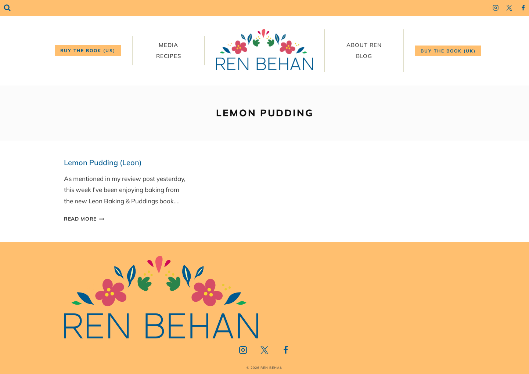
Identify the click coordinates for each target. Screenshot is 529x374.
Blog (364, 55)
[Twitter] (509, 8)
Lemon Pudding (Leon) (103, 162)
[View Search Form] (7, 7)
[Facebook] (523, 8)
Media (168, 44)
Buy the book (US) (87, 50)
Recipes (168, 55)
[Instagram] (495, 8)
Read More (84, 218)
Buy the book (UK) (448, 51)
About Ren (364, 44)
